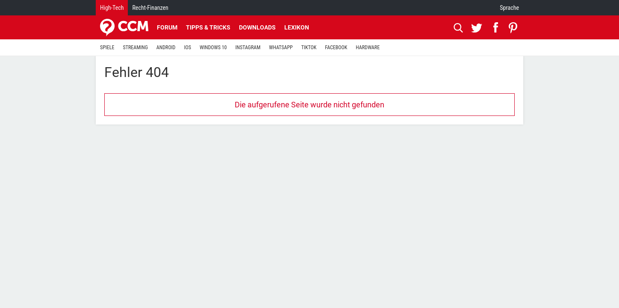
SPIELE (107, 47)
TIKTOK (309, 47)
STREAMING (135, 47)
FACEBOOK (336, 47)
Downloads (257, 27)
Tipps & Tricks (208, 27)
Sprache (509, 7)
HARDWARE (368, 47)
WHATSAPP (280, 47)
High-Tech (112, 7)
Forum (167, 27)
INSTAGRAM (248, 47)
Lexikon (296, 27)
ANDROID (166, 47)
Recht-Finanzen (150, 7)
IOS (187, 47)
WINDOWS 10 (213, 47)
